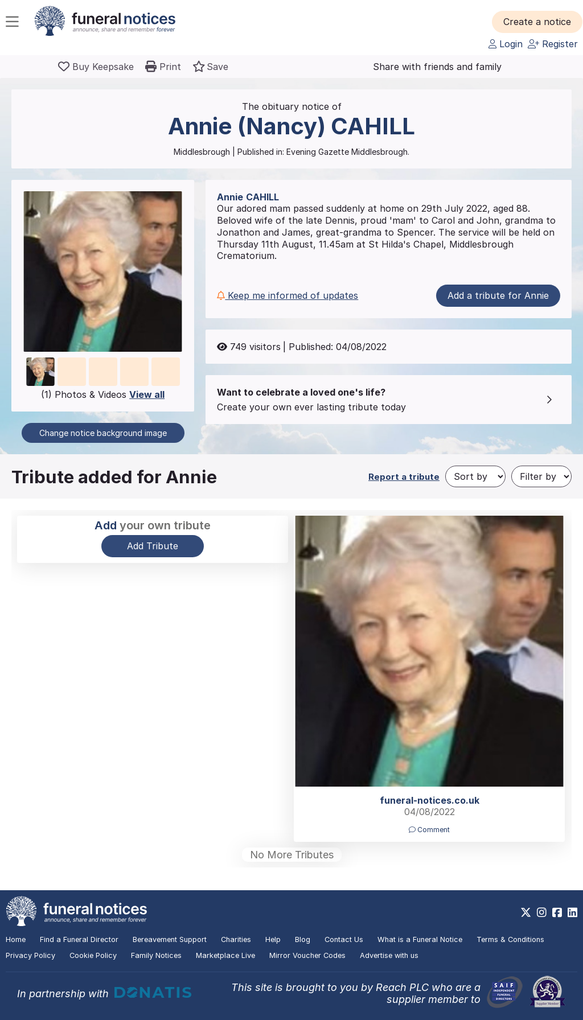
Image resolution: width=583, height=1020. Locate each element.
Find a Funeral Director (79, 939)
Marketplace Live (225, 955)
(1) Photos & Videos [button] (103, 394)
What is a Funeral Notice (419, 939)
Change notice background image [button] (103, 433)
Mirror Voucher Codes (307, 955)
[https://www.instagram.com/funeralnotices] (542, 912)
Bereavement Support (170, 939)
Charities (236, 939)
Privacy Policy (30, 955)
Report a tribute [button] (404, 476)
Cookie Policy (93, 955)
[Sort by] (475, 476)
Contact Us (344, 939)
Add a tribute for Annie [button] (498, 295)
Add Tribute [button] (152, 546)
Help (273, 939)
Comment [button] (429, 829)
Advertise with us (389, 955)
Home (16, 939)
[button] (537, 21)
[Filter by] (541, 476)
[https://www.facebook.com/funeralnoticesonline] (557, 912)
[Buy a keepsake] (96, 66)
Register (553, 44)
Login (505, 44)
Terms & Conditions (510, 939)
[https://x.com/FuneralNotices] (525, 912)
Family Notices (156, 955)
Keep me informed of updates (287, 295)
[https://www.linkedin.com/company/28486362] (572, 912)
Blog (302, 939)
